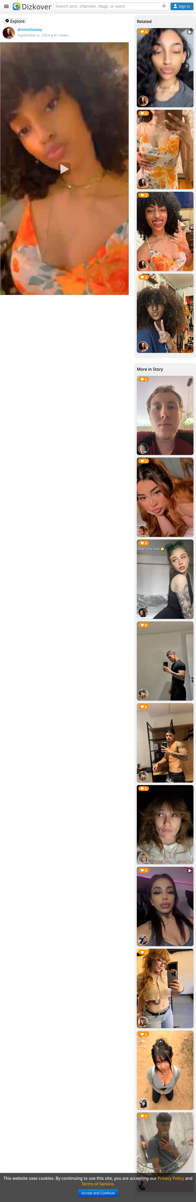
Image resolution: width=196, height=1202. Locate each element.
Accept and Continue (98, 1193)
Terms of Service (97, 1184)
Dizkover (32, 6)
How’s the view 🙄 (151, 549)
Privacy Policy (171, 1178)
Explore (14, 21)
